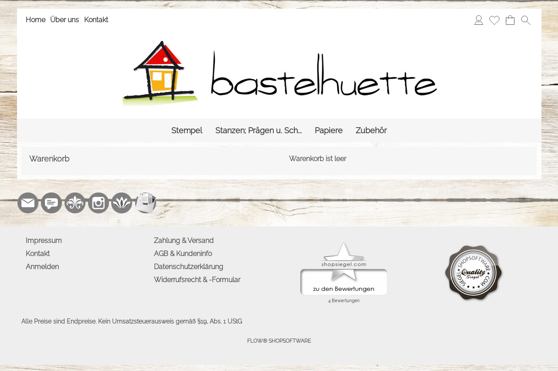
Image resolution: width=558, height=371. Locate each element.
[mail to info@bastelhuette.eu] (28, 203)
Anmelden (42, 267)
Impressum (44, 240)
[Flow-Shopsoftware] (122, 203)
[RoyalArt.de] (75, 203)
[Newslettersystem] (146, 203)
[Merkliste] (494, 20)
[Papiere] (328, 130)
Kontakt (96, 20)
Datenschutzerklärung (188, 267)
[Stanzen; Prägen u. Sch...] (258, 130)
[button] (525, 20)
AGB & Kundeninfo (183, 254)
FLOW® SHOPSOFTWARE (279, 341)
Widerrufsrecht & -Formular (197, 280)
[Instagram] (98, 203)
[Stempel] (187, 130)
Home (35, 20)
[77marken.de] (51, 203)
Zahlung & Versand (184, 240)
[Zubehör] (371, 130)
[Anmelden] (478, 20)
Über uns (64, 20)
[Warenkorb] (510, 20)
